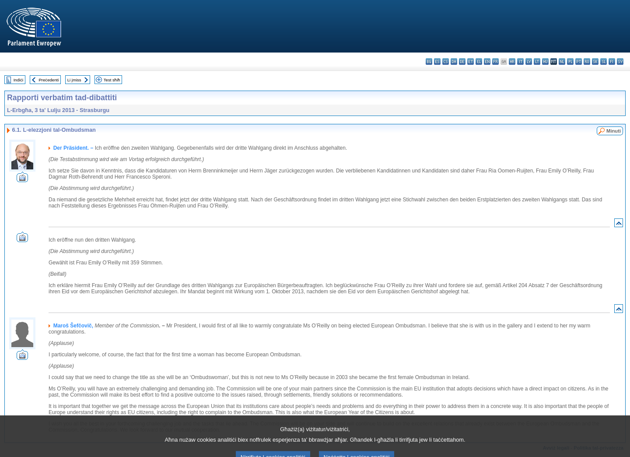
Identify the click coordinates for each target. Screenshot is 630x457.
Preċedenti (48, 79)
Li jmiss (74, 79)
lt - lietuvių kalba (537, 61)
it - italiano (520, 61)
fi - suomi (612, 61)
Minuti (613, 131)
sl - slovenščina (603, 61)
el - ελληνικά (479, 61)
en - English (487, 61)
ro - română (587, 61)
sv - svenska (620, 61)
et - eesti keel (470, 61)
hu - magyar (545, 61)
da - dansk (454, 61)
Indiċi (18, 79)
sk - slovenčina (595, 61)
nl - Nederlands (562, 61)
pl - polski (570, 61)
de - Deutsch (462, 61)
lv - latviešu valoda (528, 61)
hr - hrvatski (512, 61)
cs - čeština (445, 61)
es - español (437, 61)
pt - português (578, 61)
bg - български (429, 61)
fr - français (495, 61)
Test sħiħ (112, 79)
